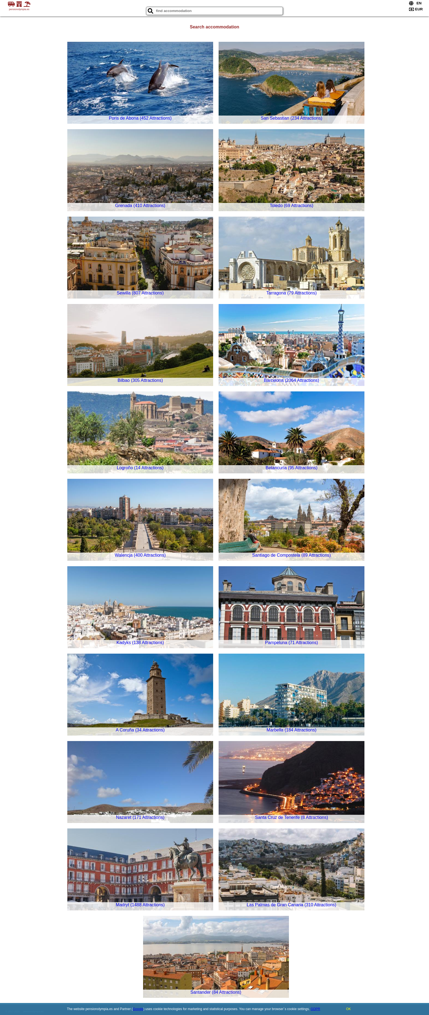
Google (138, 1009)
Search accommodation (214, 27)
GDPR (315, 1009)
